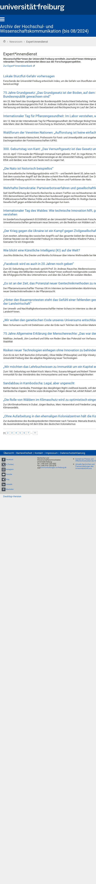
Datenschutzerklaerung (72, 453)
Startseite (4, 41)
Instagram (10, 469)
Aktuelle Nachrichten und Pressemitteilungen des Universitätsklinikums (84, 466)
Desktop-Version (12, 496)
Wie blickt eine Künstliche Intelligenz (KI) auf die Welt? (41, 250)
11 (35, 433)
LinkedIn (9, 484)
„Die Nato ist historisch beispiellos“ (28, 168)
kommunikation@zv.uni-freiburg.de (53, 467)
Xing (7, 479)
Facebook (9, 459)
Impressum (51, 453)
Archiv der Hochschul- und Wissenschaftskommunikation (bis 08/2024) (44, 29)
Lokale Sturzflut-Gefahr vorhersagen (29, 76)
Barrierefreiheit (24, 453)
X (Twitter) (10, 464)
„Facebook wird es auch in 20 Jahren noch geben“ (38, 264)
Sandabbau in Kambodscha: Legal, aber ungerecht (38, 383)
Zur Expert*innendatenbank (17, 65)
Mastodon (10, 489)
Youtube (9, 474)
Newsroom (15, 41)
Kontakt (39, 453)
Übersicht (9, 453)
